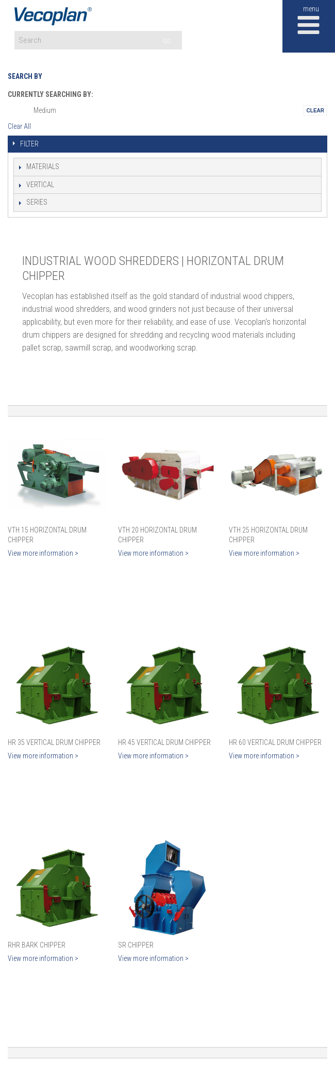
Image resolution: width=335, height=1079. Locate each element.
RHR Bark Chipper (36, 945)
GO (167, 41)
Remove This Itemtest (315, 110)
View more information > (43, 553)
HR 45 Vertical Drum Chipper (164, 742)
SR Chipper (136, 945)
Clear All (19, 126)
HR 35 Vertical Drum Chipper (54, 742)
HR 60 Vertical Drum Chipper (275, 742)
